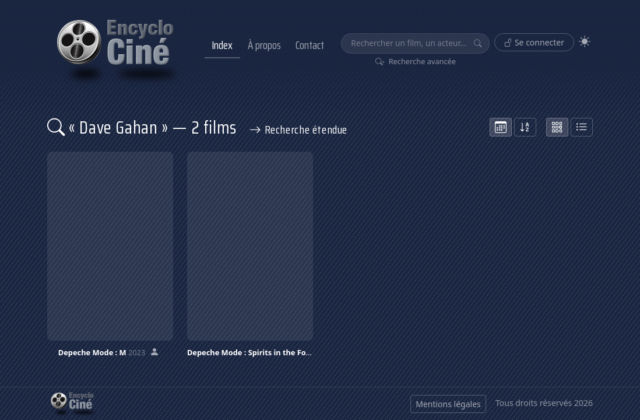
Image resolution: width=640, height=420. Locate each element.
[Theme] (584, 41)
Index (222, 45)
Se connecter (534, 42)
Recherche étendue (298, 129)
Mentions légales (448, 404)
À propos (264, 45)
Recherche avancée (415, 61)
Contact (310, 45)
